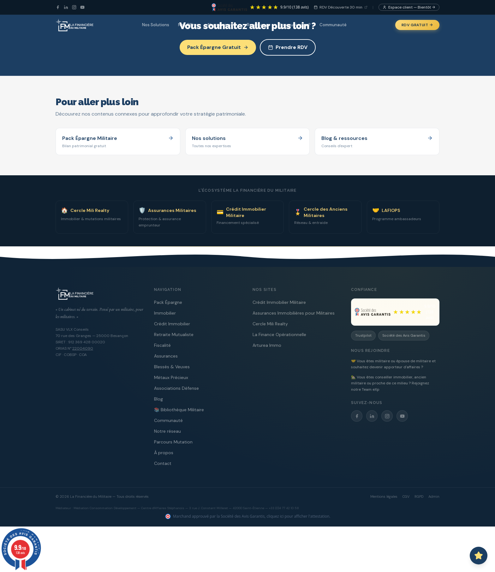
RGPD (418, 496)
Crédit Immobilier (172, 324)
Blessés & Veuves (172, 367)
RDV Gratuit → (417, 24)
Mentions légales (383, 496)
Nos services (223, 24)
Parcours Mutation (173, 442)
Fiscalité (162, 345)
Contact (162, 463)
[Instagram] (74, 7)
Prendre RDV (287, 47)
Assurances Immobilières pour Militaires (294, 313)
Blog (158, 399)
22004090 (82, 348)
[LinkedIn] (66, 7)
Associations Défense (176, 388)
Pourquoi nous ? (295, 24)
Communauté (333, 24)
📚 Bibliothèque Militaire (179, 409)
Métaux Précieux (171, 377)
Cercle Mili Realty (270, 324)
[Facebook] (58, 7)
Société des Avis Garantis (403, 335)
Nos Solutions (155, 24)
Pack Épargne (168, 302)
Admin (433, 496)
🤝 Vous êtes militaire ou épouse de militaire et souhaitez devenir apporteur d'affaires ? (393, 364)
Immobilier (165, 313)
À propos (163, 452)
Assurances (166, 356)
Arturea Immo (267, 345)
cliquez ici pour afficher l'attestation (298, 516)
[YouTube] (82, 7)
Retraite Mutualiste (174, 334)
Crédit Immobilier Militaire (279, 302)
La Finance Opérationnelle (279, 334)
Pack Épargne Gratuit (217, 47)
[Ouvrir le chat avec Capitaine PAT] (478, 555)
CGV (406, 496)
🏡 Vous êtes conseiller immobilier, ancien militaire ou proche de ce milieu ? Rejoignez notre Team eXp (390, 383)
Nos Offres (188, 24)
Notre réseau (167, 431)
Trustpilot (363, 335)
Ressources (258, 24)
